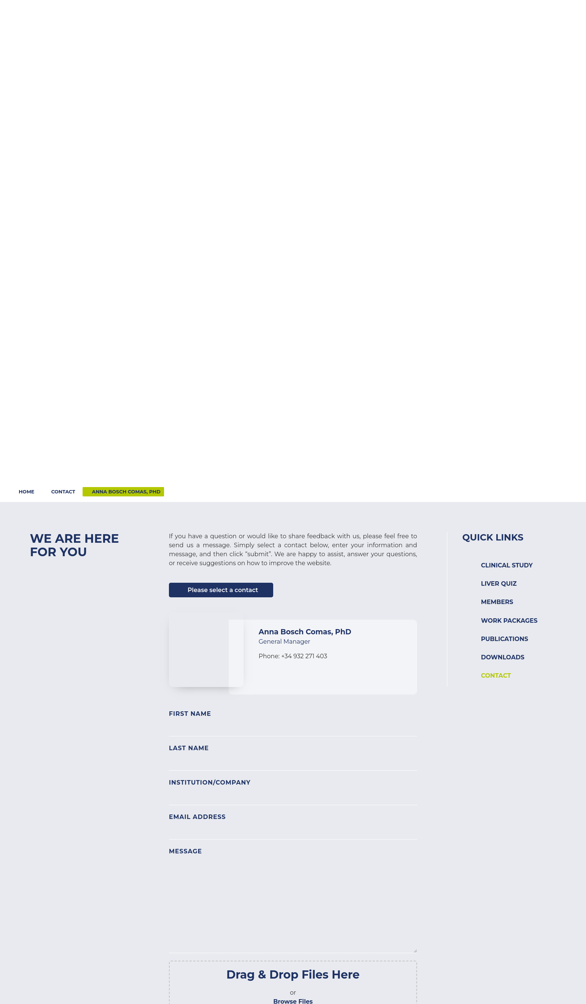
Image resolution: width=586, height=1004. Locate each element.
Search (560, 14)
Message (185, 851)
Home (26, 492)
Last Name (189, 748)
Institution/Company (210, 782)
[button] (257, 28)
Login (526, 14)
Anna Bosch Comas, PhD (126, 492)
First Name (190, 713)
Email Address (197, 816)
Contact (488, 14)
